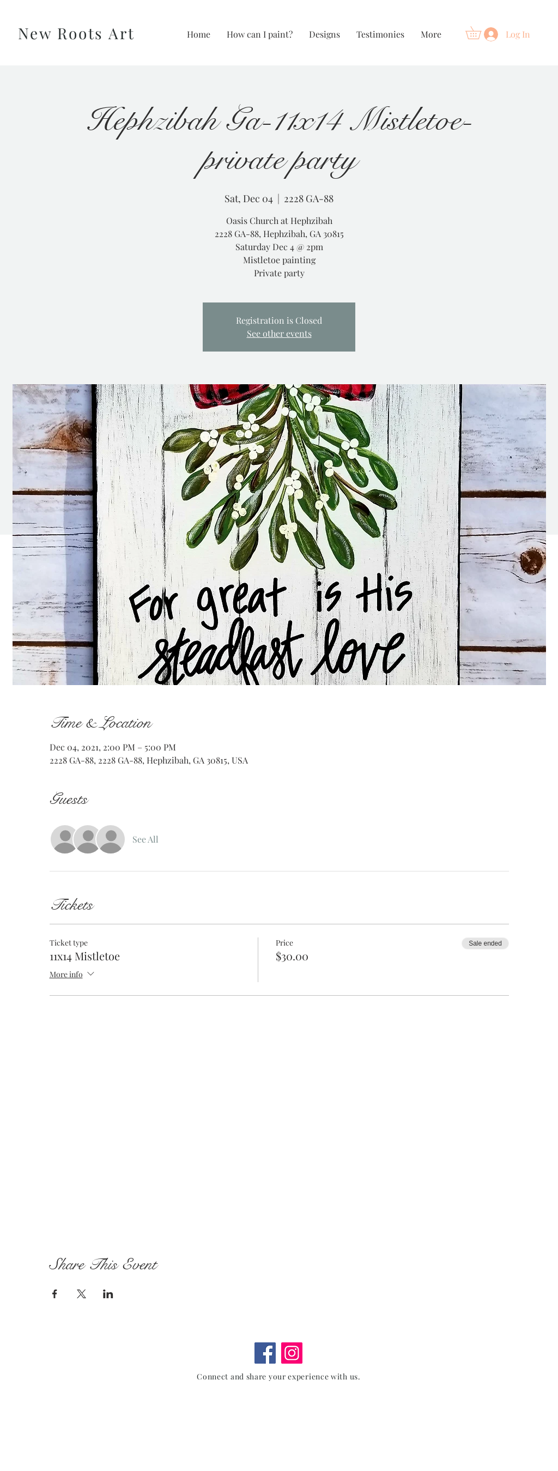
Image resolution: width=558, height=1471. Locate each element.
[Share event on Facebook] (55, 1294)
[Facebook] (265, 1353)
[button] (479, 32)
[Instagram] (291, 1353)
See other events (279, 333)
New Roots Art (76, 33)
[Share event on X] (81, 1294)
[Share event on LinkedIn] (108, 1294)
